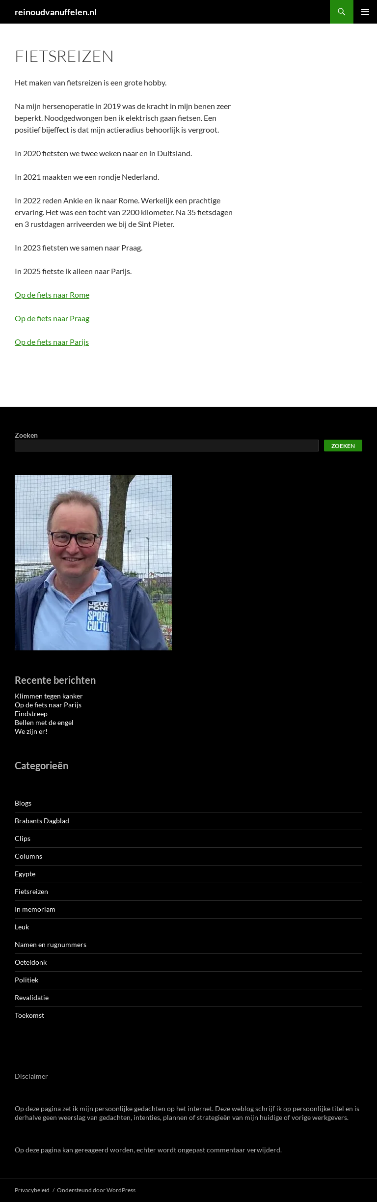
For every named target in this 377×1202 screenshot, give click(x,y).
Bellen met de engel (44, 722)
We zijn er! (31, 731)
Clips (22, 838)
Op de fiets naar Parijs (52, 341)
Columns (28, 856)
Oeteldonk (31, 962)
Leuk (22, 926)
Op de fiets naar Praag (52, 318)
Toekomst (29, 1015)
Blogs (23, 803)
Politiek (26, 980)
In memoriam (35, 909)
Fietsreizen (31, 891)
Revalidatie (32, 997)
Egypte (25, 873)
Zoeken (26, 435)
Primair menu (365, 12)
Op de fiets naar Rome (52, 294)
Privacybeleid (32, 1190)
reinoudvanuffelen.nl (56, 11)
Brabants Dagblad (42, 820)
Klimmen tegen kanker (49, 696)
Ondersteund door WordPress (96, 1190)
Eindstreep (31, 713)
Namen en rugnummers (50, 944)
